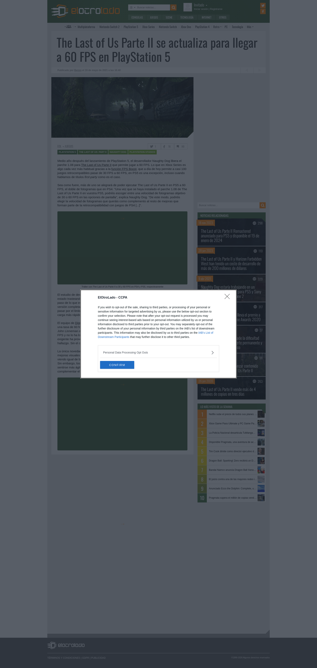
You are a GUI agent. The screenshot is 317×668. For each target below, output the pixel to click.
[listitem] (158, 352)
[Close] (228, 298)
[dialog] (158, 334)
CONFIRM (119, 365)
